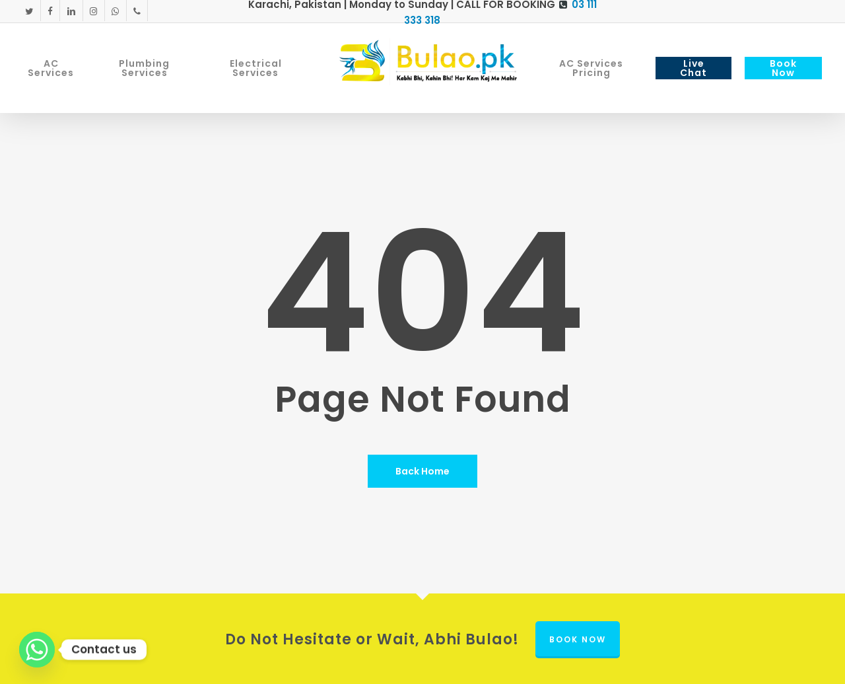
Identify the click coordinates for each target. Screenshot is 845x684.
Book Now (577, 639)
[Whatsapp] (37, 649)
